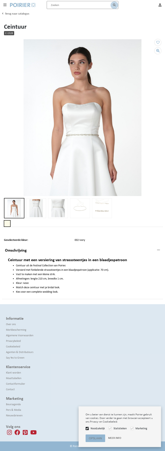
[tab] (82, 250)
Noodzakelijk (98, 428)
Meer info (114, 437)
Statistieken (120, 428)
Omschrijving (16, 250)
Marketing (141, 428)
